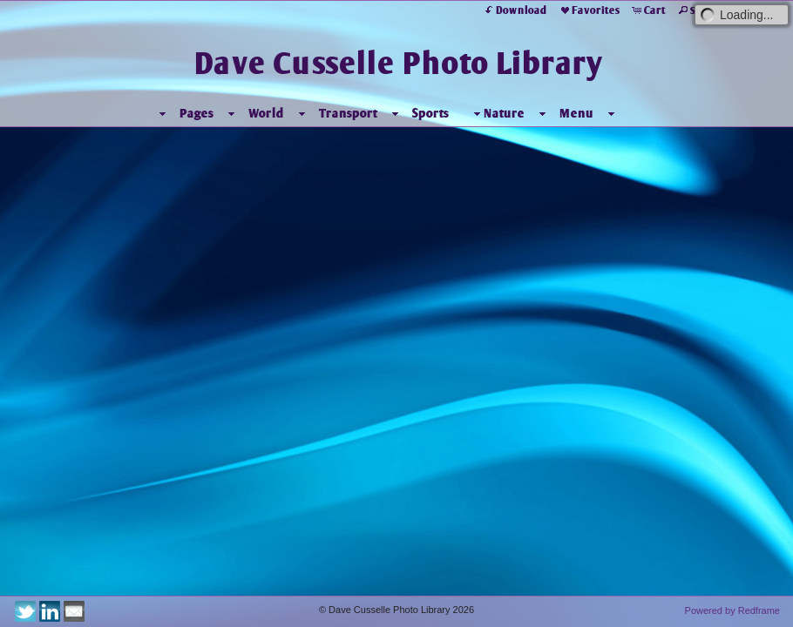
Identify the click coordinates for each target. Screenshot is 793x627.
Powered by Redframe (732, 610)
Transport (368, 113)
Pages (217, 113)
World (286, 113)
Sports (450, 113)
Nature (517, 113)
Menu (596, 113)
